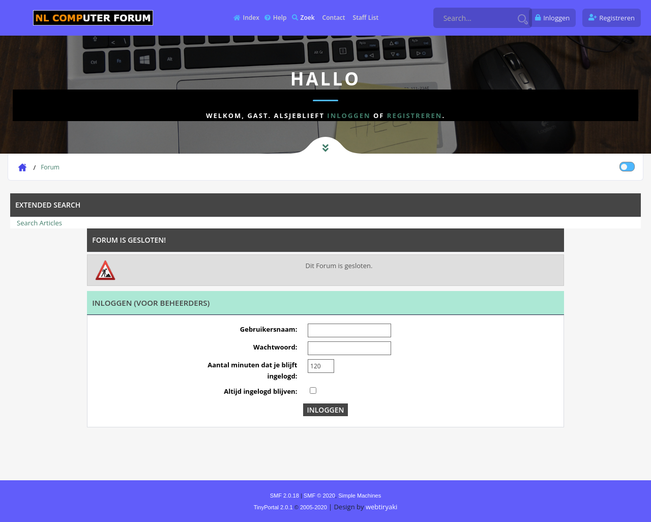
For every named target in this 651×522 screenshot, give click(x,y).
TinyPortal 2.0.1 (273, 507)
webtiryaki (381, 506)
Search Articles (39, 222)
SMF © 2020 (319, 495)
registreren (414, 115)
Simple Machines (359, 495)
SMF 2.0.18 (284, 495)
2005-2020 (313, 507)
